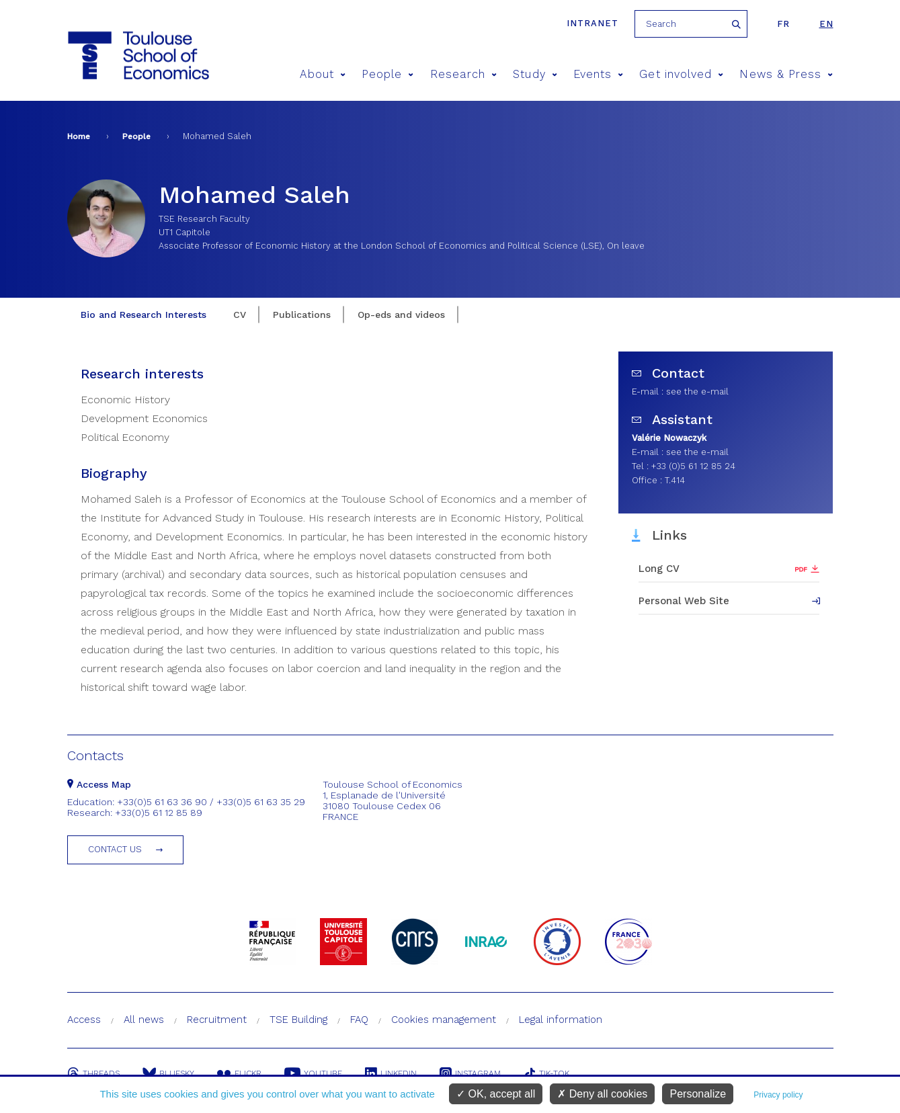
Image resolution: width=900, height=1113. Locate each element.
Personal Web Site (684, 601)
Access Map (99, 784)
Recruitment (217, 1020)
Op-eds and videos (401, 314)
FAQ (359, 1020)
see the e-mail (697, 391)
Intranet (592, 23)
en (826, 24)
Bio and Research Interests (143, 314)
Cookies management (443, 1020)
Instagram (470, 1073)
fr (783, 24)
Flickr (239, 1073)
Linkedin (391, 1073)
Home (78, 136)
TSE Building (298, 1020)
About (322, 74)
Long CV (659, 569)
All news (144, 1020)
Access (84, 1020)
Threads (93, 1073)
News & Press (786, 74)
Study (535, 74)
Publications (302, 314)
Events (598, 74)
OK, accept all (495, 1094)
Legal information (560, 1020)
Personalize (697, 1094)
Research (463, 74)
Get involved (681, 74)
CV (239, 314)
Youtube (313, 1073)
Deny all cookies (602, 1094)
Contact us (115, 849)
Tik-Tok (546, 1073)
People (388, 74)
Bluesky (168, 1073)
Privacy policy (778, 1095)
